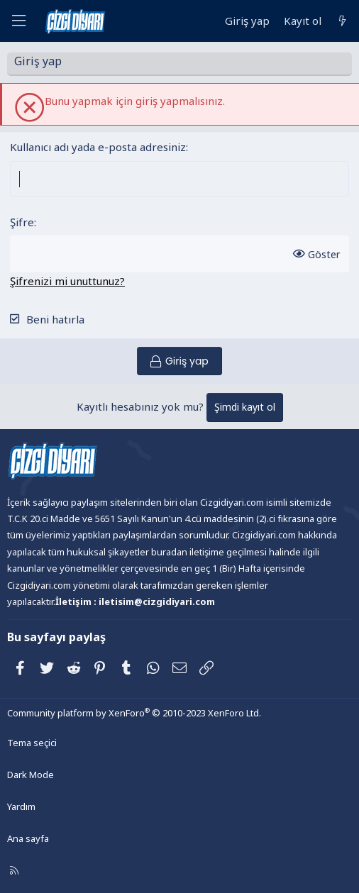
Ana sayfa (28, 838)
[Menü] (18, 21)
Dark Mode (30, 774)
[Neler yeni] (342, 21)
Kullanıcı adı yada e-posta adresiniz (98, 147)
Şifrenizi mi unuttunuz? (67, 281)
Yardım (21, 806)
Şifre (22, 222)
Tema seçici (32, 742)
